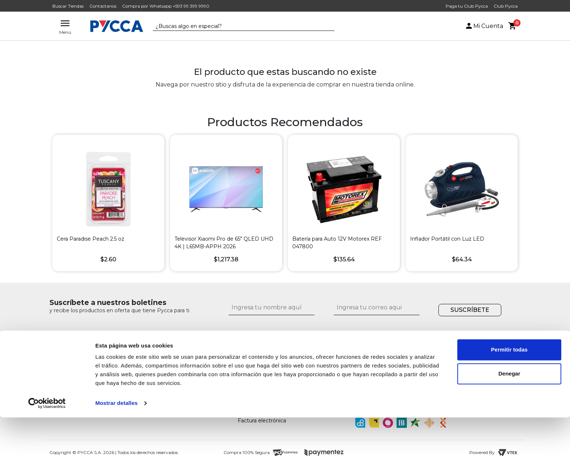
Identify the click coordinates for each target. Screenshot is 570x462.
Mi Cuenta (484, 26)
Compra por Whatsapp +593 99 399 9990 (165, 6)
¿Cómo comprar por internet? (275, 368)
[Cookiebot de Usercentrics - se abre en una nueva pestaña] (47, 447)
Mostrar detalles (116, 448)
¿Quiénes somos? (140, 359)
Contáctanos (102, 6)
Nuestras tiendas (139, 368)
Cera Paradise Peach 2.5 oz (90, 239)
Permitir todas (509, 394)
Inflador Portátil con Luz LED (447, 239)
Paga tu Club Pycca (467, 6)
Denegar (509, 418)
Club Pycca (506, 6)
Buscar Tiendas (68, 6)
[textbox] (238, 26)
